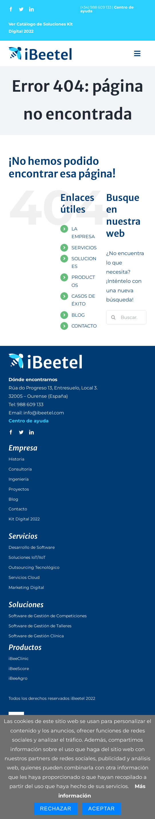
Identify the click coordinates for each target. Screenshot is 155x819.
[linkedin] (31, 9)
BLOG (78, 315)
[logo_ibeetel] (40, 49)
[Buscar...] (126, 317)
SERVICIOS (84, 247)
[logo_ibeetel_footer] (45, 356)
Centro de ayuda (29, 421)
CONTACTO (84, 326)
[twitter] (21, 9)
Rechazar (55, 809)
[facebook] (11, 9)
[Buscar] (113, 317)
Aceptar (101, 809)
